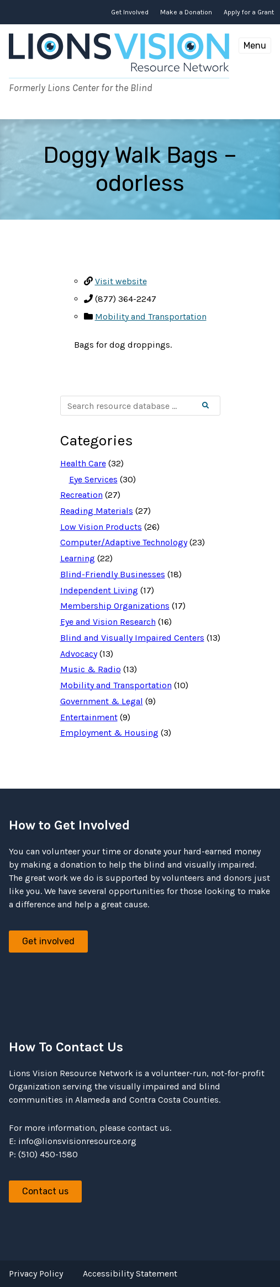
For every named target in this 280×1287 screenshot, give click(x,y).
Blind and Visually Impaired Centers (132, 637)
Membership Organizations (115, 605)
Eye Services (93, 479)
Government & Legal (101, 701)
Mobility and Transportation (151, 316)
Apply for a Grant (249, 12)
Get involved (48, 941)
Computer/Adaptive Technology (123, 542)
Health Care (83, 463)
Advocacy (78, 653)
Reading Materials (96, 511)
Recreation (81, 495)
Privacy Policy (36, 1273)
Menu (255, 45)
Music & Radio (90, 669)
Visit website (121, 281)
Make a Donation (186, 12)
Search (214, 406)
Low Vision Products (101, 527)
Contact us (45, 1191)
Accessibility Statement (130, 1273)
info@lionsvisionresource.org (77, 1141)
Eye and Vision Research (108, 621)
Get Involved (130, 12)
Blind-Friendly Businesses (112, 574)
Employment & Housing (109, 732)
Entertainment (89, 717)
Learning (77, 558)
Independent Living (99, 590)
